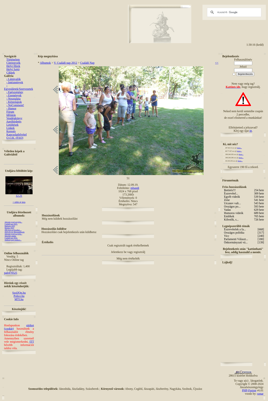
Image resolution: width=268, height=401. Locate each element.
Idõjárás (11, 115)
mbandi (134, 188)
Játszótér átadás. (10, 236)
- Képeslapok (14, 101)
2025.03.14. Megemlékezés (14, 232)
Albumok (45, 62)
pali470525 (10, 272)
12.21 (19, 194)
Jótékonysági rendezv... (13, 240)
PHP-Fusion (249, 390)
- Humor (11, 108)
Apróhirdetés (14, 121)
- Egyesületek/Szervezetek (18, 87)
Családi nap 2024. (11, 238)
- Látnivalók (13, 79)
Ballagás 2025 (10, 226)
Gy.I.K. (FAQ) (14, 137)
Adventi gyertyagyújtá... (13, 222)
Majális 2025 (9, 228)
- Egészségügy (14, 92)
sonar (260, 393)
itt (251, 130)
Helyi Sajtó (12, 69)
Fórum (10, 111)
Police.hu (19, 296)
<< (216, 62)
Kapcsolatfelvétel (16, 134)
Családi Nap (87, 62)
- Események (13, 95)
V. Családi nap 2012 (65, 62)
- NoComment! (15, 105)
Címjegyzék (13, 62)
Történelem (13, 59)
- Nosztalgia (13, 98)
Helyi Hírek (13, 66)
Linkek (10, 128)
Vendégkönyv (14, 118)
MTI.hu (18, 299)
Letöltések (12, 124)
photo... (239, 148)
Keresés (11, 131)
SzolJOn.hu (19, 292)
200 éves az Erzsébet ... (13, 230)
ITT (31, 341)
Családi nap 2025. (11, 224)
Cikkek (10, 72)
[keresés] (233, 12)
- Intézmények (14, 82)
